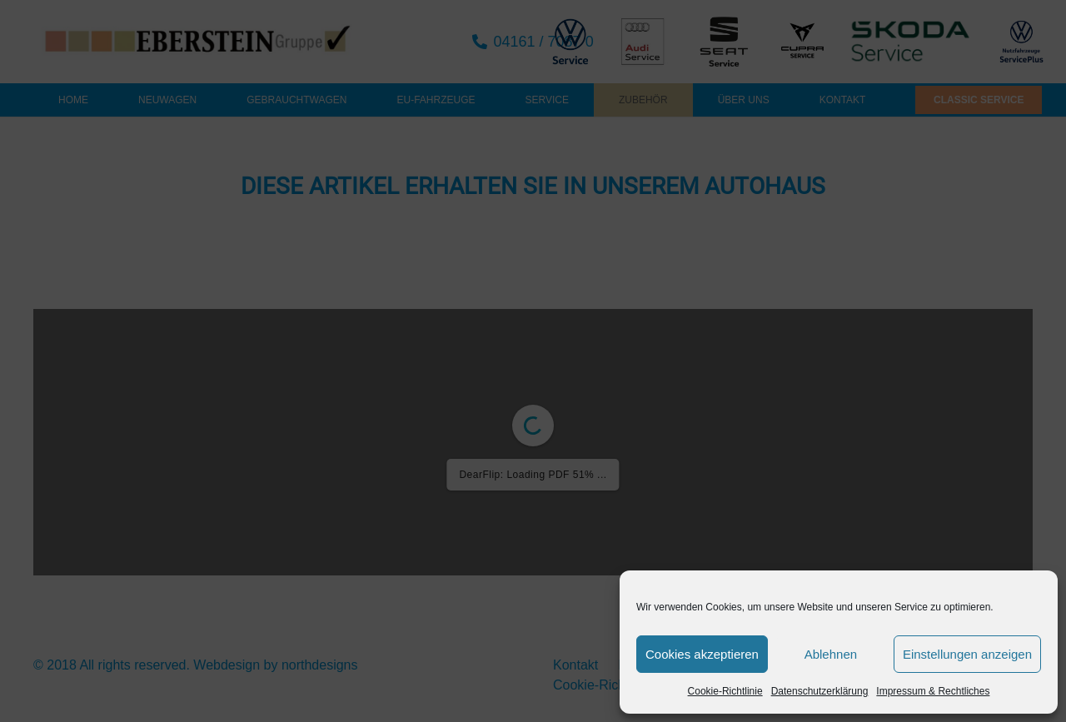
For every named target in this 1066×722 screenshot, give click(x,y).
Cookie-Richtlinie (725, 691)
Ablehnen (830, 654)
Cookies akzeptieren (702, 654)
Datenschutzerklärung (820, 691)
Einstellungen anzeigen (967, 654)
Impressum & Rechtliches (932, 691)
